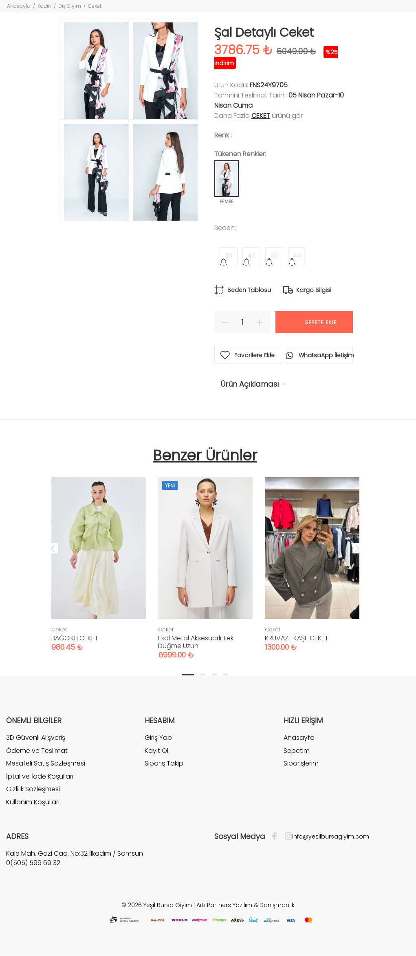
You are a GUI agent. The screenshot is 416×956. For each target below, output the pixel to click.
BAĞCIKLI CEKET (74, 638)
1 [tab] (188, 674)
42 (274, 256)
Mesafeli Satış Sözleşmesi (45, 763)
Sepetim (297, 750)
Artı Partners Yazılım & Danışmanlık (245, 905)
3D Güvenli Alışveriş (35, 737)
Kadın (44, 5)
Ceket (94, 5)
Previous (53, 548)
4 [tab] (225, 674)
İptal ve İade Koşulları (39, 776)
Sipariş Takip (164, 763)
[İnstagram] (286, 836)
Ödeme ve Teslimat (37, 750)
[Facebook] (276, 836)
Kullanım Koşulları (32, 802)
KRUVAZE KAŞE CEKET (296, 638)
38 (228, 256)
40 (251, 256)
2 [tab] (202, 674)
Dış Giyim (69, 5)
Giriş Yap (158, 737)
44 (297, 256)
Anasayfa (19, 5)
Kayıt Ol (156, 750)
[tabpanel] (98, 556)
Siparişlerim (301, 763)
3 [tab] (214, 674)
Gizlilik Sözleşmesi (33, 789)
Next (357, 548)
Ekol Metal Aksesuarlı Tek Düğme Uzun (195, 642)
